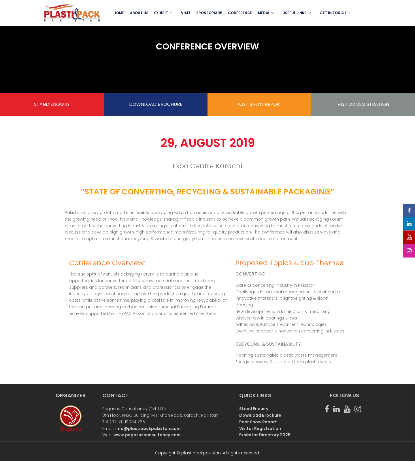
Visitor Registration (260, 428)
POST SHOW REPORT (259, 104)
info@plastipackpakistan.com (148, 428)
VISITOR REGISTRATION (363, 104)
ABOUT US (139, 12)
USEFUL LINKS (294, 12)
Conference (240, 12)
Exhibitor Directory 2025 (264, 435)
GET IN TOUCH (333, 12)
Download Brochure (260, 415)
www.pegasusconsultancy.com (147, 435)
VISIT (185, 12)
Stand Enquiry (253, 409)
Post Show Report (258, 422)
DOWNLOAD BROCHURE (155, 104)
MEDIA (263, 12)
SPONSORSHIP (209, 12)
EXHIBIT (161, 12)
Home (119, 12)
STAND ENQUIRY (52, 104)
